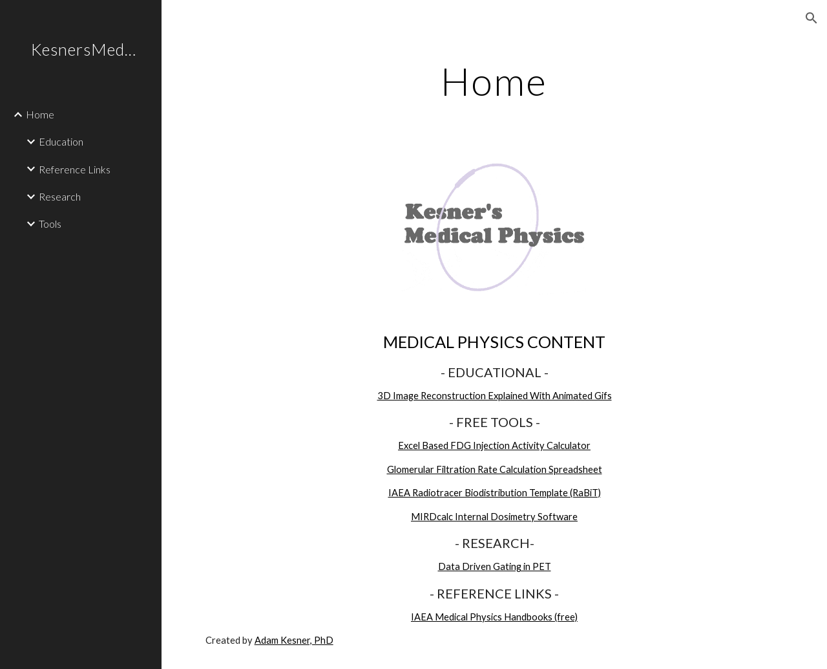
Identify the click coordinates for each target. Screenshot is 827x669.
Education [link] (61, 141)
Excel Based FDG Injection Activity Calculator (494, 445)
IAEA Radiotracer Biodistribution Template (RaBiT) (494, 492)
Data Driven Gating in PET (494, 566)
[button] (811, 18)
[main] (493, 80)
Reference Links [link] (74, 169)
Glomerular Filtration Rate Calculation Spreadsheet (494, 469)
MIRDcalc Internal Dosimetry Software (494, 516)
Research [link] (60, 196)
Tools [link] (50, 223)
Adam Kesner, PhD (294, 640)
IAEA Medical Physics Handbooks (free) (494, 616)
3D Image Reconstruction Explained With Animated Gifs (494, 395)
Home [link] (40, 114)
